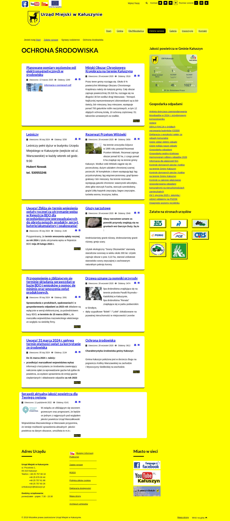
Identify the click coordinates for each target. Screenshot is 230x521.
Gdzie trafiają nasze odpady (163, 146)
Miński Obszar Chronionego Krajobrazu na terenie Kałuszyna (109, 69)
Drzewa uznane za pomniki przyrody (111, 278)
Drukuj (76, 79)
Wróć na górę (199, 517)
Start (38, 40)
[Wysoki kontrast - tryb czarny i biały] (165, 3)
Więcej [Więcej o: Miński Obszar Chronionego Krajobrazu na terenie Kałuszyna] (136, 121)
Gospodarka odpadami (160, 149)
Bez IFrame (174, 75)
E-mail (79, 79)
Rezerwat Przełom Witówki (105, 134)
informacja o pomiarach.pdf (57, 85)
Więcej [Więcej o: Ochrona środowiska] (136, 372)
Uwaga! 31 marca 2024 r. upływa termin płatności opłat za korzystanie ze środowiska (53, 343)
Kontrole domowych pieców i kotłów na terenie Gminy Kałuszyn (167, 167)
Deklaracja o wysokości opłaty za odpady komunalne (165, 136)
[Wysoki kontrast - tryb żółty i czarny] (176, 3)
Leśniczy (32, 134)
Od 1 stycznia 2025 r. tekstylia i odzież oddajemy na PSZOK (164, 197)
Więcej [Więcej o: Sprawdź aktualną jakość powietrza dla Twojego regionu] (77, 435)
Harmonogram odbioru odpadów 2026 (168, 157)
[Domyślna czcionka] (201, 3)
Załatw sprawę (51, 40)
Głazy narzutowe (98, 208)
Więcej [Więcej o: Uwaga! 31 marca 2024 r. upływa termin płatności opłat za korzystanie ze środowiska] (77, 382)
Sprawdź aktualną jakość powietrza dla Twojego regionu (50, 395)
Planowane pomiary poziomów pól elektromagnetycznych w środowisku (51, 71)
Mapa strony (75, 496)
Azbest (152, 123)
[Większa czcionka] (206, 3)
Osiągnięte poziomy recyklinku (164, 203)
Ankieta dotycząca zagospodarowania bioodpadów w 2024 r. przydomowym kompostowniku (168, 115)
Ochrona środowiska (100, 340)
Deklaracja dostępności (80, 488)
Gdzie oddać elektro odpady (163, 142)
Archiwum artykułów (78, 504)
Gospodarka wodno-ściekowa (164, 153)
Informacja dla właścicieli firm (163, 161)
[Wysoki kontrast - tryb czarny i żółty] (170, 3)
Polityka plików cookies (80, 480)
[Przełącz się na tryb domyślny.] (160, 3)
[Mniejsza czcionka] (196, 3)
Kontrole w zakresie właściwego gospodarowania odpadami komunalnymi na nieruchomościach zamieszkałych (166, 186)
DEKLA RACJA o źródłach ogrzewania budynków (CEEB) (164, 128)
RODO (72, 472)
